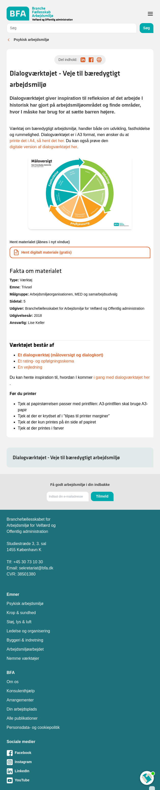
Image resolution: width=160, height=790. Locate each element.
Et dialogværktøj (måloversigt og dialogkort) (60, 355)
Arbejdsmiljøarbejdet (25, 649)
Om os (13, 682)
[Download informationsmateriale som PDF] (80, 252)
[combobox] (72, 28)
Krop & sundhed (21, 613)
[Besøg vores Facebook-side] (80, 753)
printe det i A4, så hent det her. (37, 141)
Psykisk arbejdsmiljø (31, 40)
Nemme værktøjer (23, 658)
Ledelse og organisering (28, 631)
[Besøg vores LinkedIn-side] (80, 771)
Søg (146, 28)
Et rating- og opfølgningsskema (46, 361)
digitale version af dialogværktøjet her (43, 147)
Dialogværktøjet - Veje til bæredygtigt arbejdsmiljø (66, 457)
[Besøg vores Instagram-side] (80, 762)
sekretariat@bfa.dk (36, 568)
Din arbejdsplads (22, 709)
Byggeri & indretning (25, 640)
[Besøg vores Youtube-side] (80, 780)
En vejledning (30, 367)
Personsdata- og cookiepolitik (33, 727)
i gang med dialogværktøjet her (122, 377)
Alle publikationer (22, 718)
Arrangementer (20, 700)
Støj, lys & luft (19, 622)
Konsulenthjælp (21, 691)
